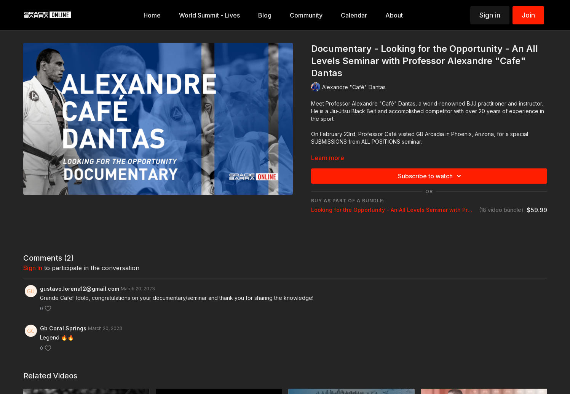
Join (528, 15)
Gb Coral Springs (63, 328)
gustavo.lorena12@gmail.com (79, 288)
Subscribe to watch (430, 176)
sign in (32, 268)
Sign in (489, 15)
